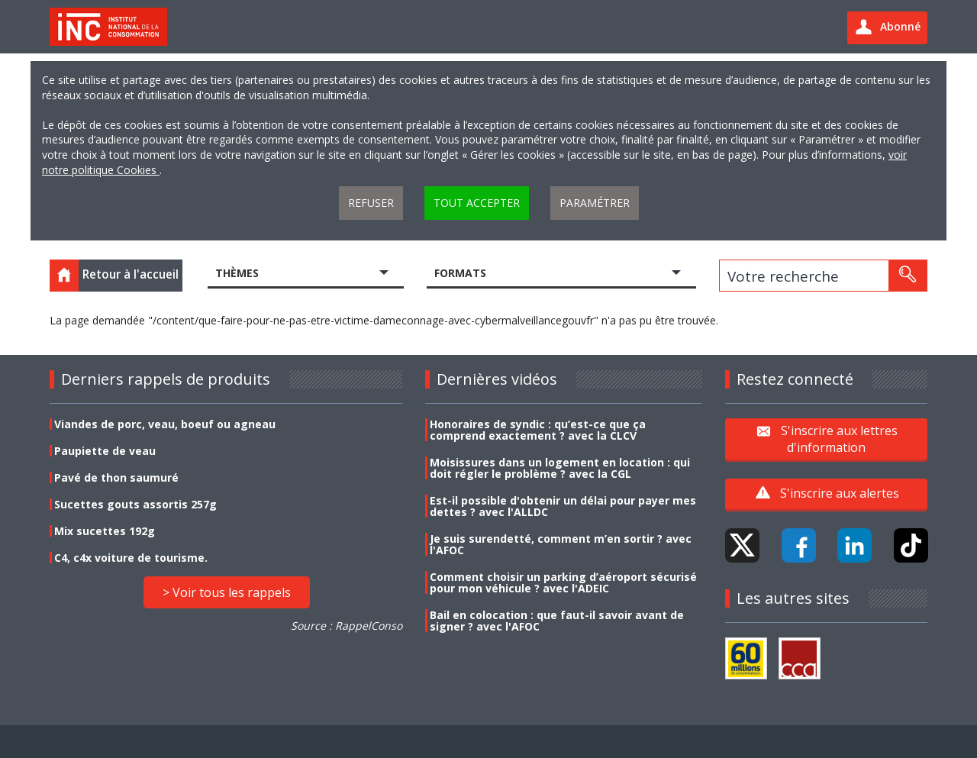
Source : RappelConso (346, 625)
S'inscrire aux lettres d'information (839, 438)
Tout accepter (477, 202)
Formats (460, 273)
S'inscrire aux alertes (839, 493)
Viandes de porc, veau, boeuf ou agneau (165, 424)
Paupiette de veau (105, 451)
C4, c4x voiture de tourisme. (131, 557)
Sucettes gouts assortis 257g (135, 504)
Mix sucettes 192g (104, 531)
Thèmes (237, 273)
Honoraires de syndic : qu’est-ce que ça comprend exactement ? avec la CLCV (538, 430)
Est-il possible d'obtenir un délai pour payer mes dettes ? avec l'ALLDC (563, 506)
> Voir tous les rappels (227, 592)
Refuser (371, 202)
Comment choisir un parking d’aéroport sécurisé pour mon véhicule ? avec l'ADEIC (563, 582)
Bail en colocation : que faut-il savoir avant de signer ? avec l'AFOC (557, 621)
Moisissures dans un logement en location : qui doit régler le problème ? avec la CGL (560, 468)
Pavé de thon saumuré (116, 477)
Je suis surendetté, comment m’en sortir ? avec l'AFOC (561, 544)
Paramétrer (594, 202)
